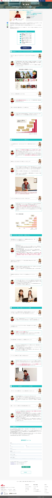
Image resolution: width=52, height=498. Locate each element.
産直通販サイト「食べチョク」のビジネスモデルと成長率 (26, 34)
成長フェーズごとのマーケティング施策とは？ (26, 36)
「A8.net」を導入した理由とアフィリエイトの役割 (26, 40)
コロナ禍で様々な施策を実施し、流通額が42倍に (26, 38)
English (14, 489)
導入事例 (46, 489)
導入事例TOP (26, 472)
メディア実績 (27, 489)
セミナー (46, 491)
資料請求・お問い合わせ (3, 489)
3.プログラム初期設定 (36, 489)
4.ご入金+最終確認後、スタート (37, 491)
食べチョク (31, 17)
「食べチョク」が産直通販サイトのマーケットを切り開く (26, 42)
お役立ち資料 (46, 486)
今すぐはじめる (10, 489)
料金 (26, 491)
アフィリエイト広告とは (28, 486)
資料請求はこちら (26, 47)
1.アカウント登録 (36, 486)
